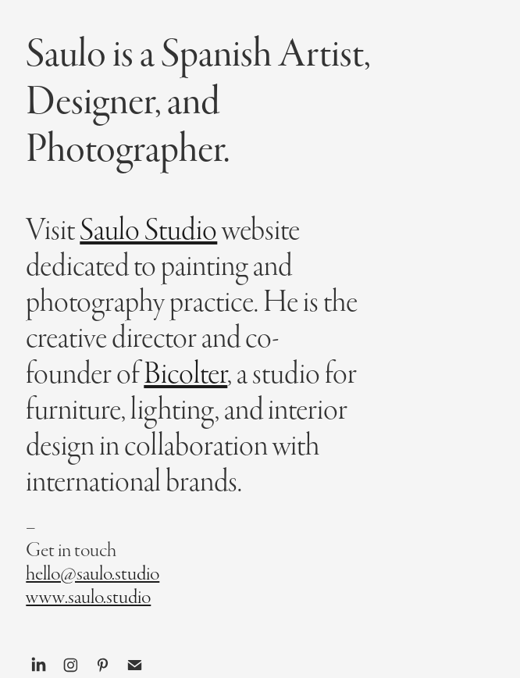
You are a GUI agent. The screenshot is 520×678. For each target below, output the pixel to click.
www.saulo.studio (88, 597)
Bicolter (185, 374)
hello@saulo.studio (92, 574)
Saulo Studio (148, 230)
